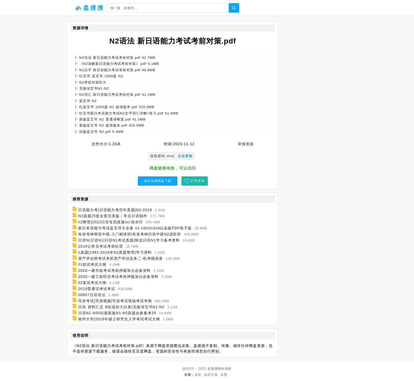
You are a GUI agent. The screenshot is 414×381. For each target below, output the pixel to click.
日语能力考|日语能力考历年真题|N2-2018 (115, 210)
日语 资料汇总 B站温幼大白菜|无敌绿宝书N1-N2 (121, 307)
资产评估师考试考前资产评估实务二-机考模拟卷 (120, 258)
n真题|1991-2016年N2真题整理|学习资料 (115, 252)
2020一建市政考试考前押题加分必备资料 (114, 270)
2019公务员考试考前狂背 (100, 246)
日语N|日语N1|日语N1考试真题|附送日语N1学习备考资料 (129, 240)
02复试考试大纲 (92, 283)
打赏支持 (198, 181)
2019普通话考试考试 (96, 289)
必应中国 (211, 375)
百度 (223, 375)
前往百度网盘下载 (157, 181)
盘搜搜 (213, 368)
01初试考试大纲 (92, 264)
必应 (198, 375)
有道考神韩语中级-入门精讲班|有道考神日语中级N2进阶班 (129, 234)
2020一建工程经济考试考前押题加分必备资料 (118, 276)
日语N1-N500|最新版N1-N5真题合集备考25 (117, 313)
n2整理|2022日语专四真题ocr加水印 (110, 222)
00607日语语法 (92, 295)
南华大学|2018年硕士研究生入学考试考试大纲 (119, 319)
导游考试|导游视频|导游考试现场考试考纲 (115, 301)
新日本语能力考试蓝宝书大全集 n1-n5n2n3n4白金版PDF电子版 (135, 228)
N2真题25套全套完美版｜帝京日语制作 (112, 216)
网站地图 (225, 368)
